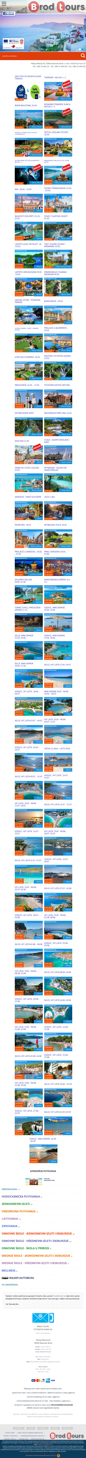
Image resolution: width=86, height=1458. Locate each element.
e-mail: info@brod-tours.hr (75, 63)
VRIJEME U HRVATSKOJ (10, 1436)
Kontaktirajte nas (59, 1296)
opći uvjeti (67, 1428)
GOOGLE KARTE (10, 1433)
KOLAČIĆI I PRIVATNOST (45, 1444)
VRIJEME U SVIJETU (10, 1439)
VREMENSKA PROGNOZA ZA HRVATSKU (33, 1436)
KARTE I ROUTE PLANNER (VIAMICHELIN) (30, 1433)
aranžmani (19, 1428)
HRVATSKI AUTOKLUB (37, 1439)
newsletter (43, 1428)
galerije (55, 1428)
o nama (30, 1428)
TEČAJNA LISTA (23, 1439)
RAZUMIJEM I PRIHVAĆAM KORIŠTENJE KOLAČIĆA (43, 1456)
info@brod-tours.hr (45, 1352)
